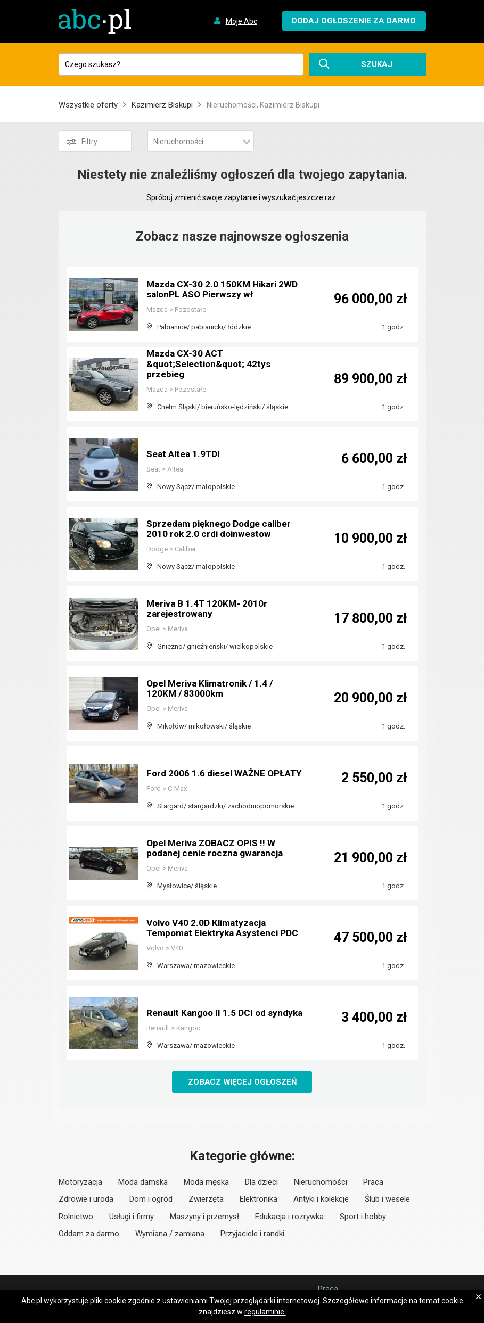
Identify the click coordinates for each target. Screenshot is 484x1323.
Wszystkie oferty (88, 105)
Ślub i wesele (387, 1199)
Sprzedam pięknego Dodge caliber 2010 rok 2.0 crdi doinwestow (222, 529)
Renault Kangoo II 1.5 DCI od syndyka (208, 1008)
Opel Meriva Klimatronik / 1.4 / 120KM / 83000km (213, 689)
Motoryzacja (80, 1182)
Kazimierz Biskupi (162, 105)
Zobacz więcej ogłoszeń (242, 1082)
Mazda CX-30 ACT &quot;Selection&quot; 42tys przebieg (211, 365)
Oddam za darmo (89, 1234)
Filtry (82, 141)
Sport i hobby (363, 1217)
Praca (373, 1182)
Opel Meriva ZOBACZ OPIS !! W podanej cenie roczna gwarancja (217, 848)
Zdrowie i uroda (86, 1199)
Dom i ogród (151, 1199)
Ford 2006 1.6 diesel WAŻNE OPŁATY (207, 768)
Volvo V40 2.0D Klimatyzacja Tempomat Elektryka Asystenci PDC (215, 923)
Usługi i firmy (131, 1217)
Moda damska (143, 1182)
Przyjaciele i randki (252, 1234)
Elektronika (258, 1199)
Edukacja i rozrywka (289, 1217)
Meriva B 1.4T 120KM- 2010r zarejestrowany (208, 609)
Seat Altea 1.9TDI (184, 454)
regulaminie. (265, 1312)
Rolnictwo (76, 1217)
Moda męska (206, 1182)
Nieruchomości (320, 1182)
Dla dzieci (261, 1182)
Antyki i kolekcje (321, 1199)
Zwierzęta (206, 1199)
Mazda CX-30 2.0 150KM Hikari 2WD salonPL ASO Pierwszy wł (224, 289)
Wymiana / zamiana (169, 1234)
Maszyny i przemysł (204, 1217)
